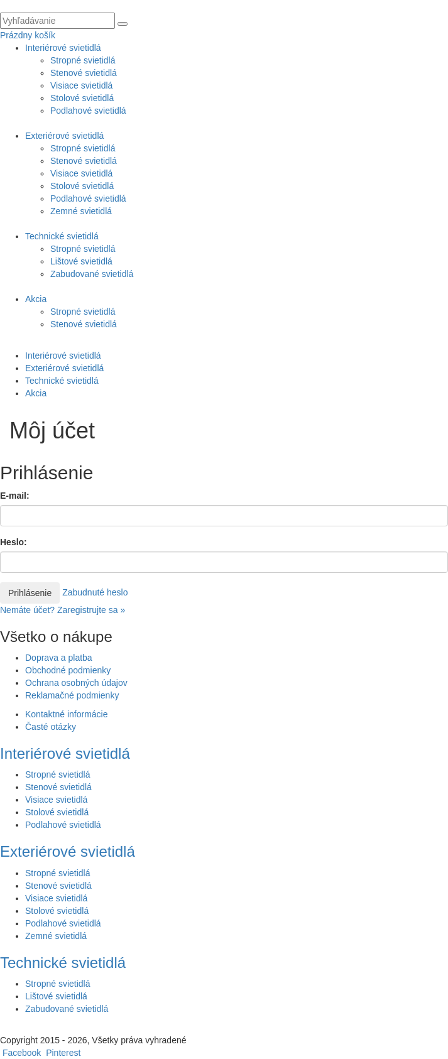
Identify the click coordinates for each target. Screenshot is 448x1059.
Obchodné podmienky (68, 670)
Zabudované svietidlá (91, 274)
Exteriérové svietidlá (64, 136)
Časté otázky (50, 727)
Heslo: (13, 542)
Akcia (35, 299)
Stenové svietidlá (83, 73)
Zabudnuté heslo (95, 592)
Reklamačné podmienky (72, 695)
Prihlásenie (30, 593)
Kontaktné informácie (66, 714)
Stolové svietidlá (82, 98)
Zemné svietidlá (81, 211)
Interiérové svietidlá (63, 48)
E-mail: (15, 496)
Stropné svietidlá (83, 60)
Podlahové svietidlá (88, 111)
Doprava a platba (58, 658)
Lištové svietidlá (81, 261)
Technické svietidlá (62, 236)
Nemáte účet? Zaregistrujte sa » (62, 610)
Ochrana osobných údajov (76, 683)
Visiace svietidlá (81, 85)
